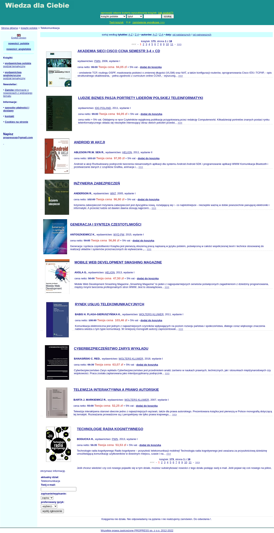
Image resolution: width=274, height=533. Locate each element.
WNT (113, 193)
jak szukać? (165, 12)
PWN (97, 61)
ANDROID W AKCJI (89, 142)
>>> (179, 44)
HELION (127, 152)
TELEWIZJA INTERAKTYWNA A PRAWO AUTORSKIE (116, 390)
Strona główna (9, 27)
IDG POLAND (103, 107)
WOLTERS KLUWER (151, 314)
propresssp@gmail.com (18, 137)
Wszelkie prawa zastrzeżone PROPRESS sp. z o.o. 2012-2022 (137, 530)
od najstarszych (181, 34)
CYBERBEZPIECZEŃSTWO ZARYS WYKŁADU (111, 349)
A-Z (130, 34)
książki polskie (29, 27)
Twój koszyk (116, 22)
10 (167, 44)
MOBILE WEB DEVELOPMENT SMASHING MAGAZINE (118, 262)
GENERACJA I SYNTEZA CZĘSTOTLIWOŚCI (105, 224)
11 (171, 44)
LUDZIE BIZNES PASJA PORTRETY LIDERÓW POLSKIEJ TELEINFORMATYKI (140, 98)
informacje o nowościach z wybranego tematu (17, 92)
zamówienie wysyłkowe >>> (148, 22)
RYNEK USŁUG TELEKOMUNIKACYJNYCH (109, 304)
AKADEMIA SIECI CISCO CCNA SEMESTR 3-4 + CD (119, 51)
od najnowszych (202, 34)
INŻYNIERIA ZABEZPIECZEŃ (97, 183)
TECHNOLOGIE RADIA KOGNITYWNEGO (110, 429)
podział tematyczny (14, 66)
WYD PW (118, 234)
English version (18, 37)
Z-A (137, 34)
